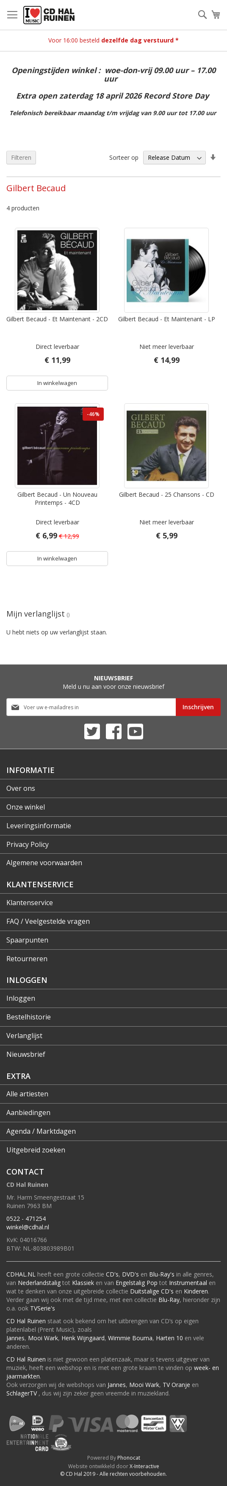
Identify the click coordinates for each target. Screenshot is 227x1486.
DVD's (130, 1274)
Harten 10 (169, 1338)
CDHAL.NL (21, 1274)
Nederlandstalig (39, 1283)
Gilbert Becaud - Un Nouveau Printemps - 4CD (57, 498)
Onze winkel (25, 807)
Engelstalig (130, 1283)
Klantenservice (29, 902)
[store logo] (49, 15)
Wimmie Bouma (130, 1338)
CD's (112, 1274)
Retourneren (26, 958)
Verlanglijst (24, 1035)
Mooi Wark (43, 1338)
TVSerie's (42, 1308)
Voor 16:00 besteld (113, 40)
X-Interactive (144, 1466)
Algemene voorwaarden (44, 862)
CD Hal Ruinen (26, 1321)
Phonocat (128, 1457)
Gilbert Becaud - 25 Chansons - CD (166, 494)
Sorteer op (123, 157)
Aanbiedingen (28, 1112)
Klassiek (83, 1283)
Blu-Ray (169, 1300)
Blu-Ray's (161, 1274)
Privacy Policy (27, 844)
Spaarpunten (27, 940)
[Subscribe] (198, 707)
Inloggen (20, 998)
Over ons (20, 788)
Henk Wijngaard (83, 1338)
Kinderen (196, 1291)
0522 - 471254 (26, 1218)
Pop (152, 1283)
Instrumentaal (188, 1283)
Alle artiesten (27, 1093)
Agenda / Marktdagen (41, 1131)
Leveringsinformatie (38, 825)
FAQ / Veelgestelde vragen (48, 921)
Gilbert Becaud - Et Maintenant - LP (166, 319)
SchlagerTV (21, 1393)
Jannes (15, 1338)
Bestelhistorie (28, 1017)
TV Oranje (176, 1385)
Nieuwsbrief (25, 1054)
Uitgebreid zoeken (35, 1150)
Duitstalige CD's (152, 1291)
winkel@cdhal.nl (27, 1227)
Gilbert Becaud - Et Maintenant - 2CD (57, 319)
